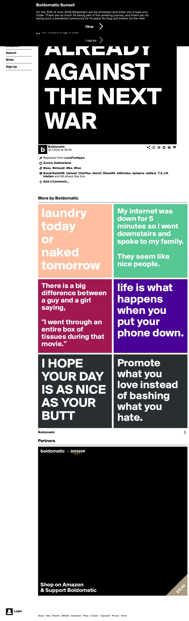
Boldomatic (56, 146)
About (41, 616)
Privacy (115, 616)
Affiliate (65, 616)
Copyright (105, 616)
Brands (56, 616)
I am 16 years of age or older (60, 32)
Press (86, 616)
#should (58, 168)
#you (47, 168)
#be (69, 168)
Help (48, 616)
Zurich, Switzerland (57, 163)
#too (77, 168)
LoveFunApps (74, 158)
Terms (124, 616)
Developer (76, 616)
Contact (94, 616)
